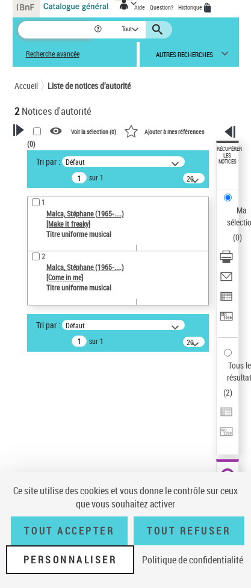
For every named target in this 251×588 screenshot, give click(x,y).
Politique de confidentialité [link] (192, 559)
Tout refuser (189, 530)
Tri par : (48, 161)
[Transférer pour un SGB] (226, 320)
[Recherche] (55, 29)
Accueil (26, 85)
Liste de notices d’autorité (89, 85)
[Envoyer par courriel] (226, 280)
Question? (161, 7)
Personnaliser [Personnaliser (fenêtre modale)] (70, 559)
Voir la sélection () (93, 131)
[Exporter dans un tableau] (226, 300)
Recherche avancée (52, 53)
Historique (190, 7)
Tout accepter (69, 530)
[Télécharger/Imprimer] (226, 260)
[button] (99, 29)
